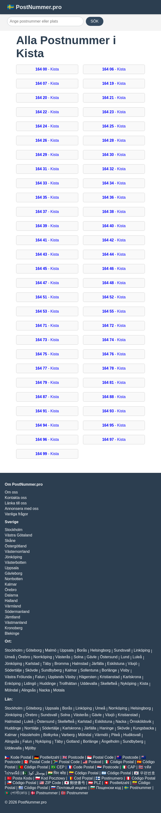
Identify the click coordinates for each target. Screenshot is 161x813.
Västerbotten (15, 562)
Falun (40, 677)
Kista (144, 683)
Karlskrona (132, 677)
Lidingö (30, 683)
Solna (78, 657)
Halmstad (80, 664)
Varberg (68, 735)
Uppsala (12, 568)
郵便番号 (77, 783)
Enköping (13, 683)
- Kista (47, 69)
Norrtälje (31, 728)
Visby (124, 670)
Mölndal (11, 690)
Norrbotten (14, 579)
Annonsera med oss (21, 509)
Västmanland (16, 622)
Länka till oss (16, 503)
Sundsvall (122, 650)
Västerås (62, 657)
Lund (125, 657)
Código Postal (122, 762)
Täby (47, 664)
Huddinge (48, 683)
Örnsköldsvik (141, 721)
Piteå (115, 735)
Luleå (137, 657)
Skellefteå (109, 683)
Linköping (142, 650)
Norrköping (42, 657)
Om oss (11, 492)
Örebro (11, 590)
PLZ (97, 783)
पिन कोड (60, 773)
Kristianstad (110, 677)
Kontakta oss (16, 498)
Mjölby (30, 748)
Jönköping (13, 557)
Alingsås (28, 690)
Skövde (31, 670)
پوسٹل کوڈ (36, 773)
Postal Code (103, 757)
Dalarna (11, 595)
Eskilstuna (115, 664)
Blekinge (12, 633)
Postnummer (141, 788)
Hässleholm (30, 735)
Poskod (95, 762)
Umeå (10, 657)
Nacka (44, 690)
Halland (11, 601)
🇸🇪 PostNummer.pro (34, 7)
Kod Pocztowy (53, 778)
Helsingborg (100, 650)
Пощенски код (108, 788)
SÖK (95, 21)
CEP (60, 767)
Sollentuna (89, 670)
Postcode (76, 757)
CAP (131, 767)
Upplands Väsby (62, 677)
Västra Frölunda (18, 677)
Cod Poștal (83, 778)
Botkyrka (50, 735)
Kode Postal (20, 757)
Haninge (107, 728)
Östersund (109, 657)
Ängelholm (110, 741)
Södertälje (13, 670)
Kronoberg (14, 628)
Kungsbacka (143, 728)
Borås (82, 650)
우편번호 (147, 773)
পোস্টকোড (18, 793)
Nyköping (128, 683)
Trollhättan (68, 683)
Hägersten (88, 677)
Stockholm (14, 530)
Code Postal (83, 767)
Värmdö (101, 735)
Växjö (132, 664)
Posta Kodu (22, 778)
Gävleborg (13, 573)
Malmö (50, 650)
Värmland (13, 606)
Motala (58, 690)
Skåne (10, 541)
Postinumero (112, 778)
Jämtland (12, 617)
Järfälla (98, 664)
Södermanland (17, 612)
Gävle (92, 657)
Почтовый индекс (72, 788)
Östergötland (16, 546)
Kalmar (11, 584)
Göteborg (34, 650)
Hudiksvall (132, 735)
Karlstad (32, 664)
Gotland (72, 741)
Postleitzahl (49, 757)
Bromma (62, 664)
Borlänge (109, 670)
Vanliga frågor (16, 514)
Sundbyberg (51, 670)
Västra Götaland (18, 535)
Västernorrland (17, 552)
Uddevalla (88, 683)
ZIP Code (53, 783)
